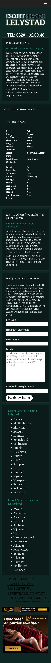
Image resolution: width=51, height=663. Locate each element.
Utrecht (18, 521)
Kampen (18, 464)
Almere (17, 419)
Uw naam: (11, 320)
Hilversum (19, 557)
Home (12, 579)
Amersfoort (20, 513)
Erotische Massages (26, 598)
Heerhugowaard (23, 537)
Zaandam (19, 553)
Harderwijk (20, 452)
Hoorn (17, 460)
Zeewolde (19, 492)
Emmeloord (20, 440)
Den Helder (20, 541)
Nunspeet (19, 480)
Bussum (18, 431)
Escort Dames (20, 584)
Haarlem (18, 562)
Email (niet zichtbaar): (17, 329)
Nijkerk (17, 476)
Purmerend (20, 549)
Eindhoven (20, 566)
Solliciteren (19, 588)
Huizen (17, 456)
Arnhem (18, 525)
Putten (17, 484)
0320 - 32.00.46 (30, 35)
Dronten (18, 435)
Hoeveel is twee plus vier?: (20, 386)
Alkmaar (18, 545)
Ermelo (17, 448)
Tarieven (27, 579)
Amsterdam (20, 517)
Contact (37, 593)
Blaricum (19, 427)
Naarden (18, 472)
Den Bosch (20, 570)
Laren (17, 468)
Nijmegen (19, 529)
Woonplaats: (12, 339)
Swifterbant (20, 488)
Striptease (17, 593)
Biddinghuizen (22, 423)
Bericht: (10, 349)
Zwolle (17, 509)
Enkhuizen (20, 444)
